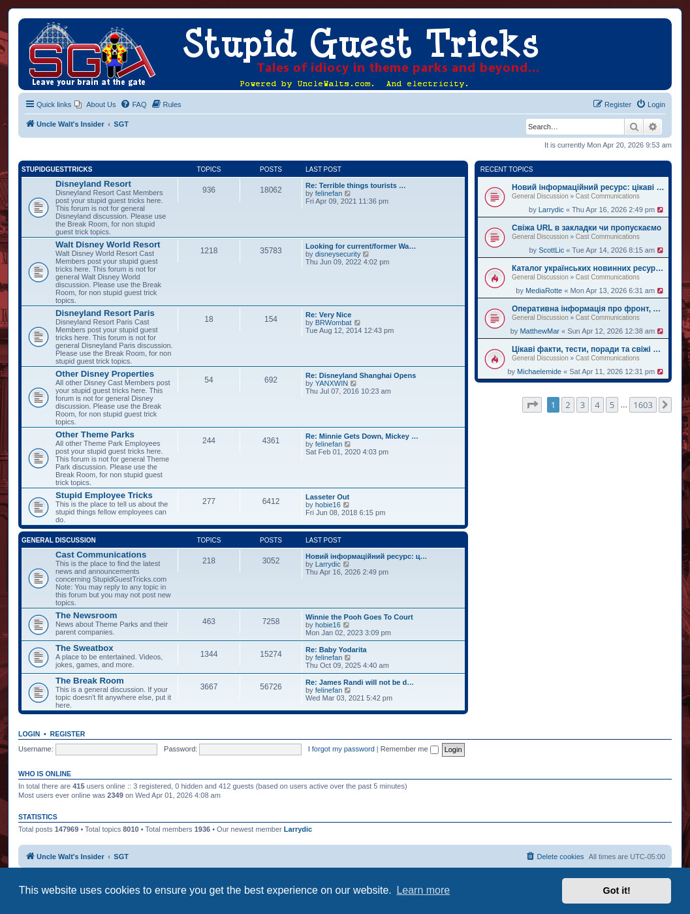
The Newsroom (86, 615)
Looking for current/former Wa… (361, 246)
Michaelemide (539, 371)
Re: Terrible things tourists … (356, 185)
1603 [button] (643, 405)
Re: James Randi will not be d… (360, 682)
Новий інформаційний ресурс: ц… (367, 556)
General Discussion (540, 196)
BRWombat (333, 322)
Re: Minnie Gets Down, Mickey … (362, 436)
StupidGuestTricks (57, 169)
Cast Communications (608, 196)
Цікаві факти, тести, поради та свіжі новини (588, 349)
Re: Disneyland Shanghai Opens (361, 375)
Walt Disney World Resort (107, 244)
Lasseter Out (327, 497)
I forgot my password (341, 749)
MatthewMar (539, 331)
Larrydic (551, 209)
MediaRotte (543, 290)
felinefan (329, 193)
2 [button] (567, 405)
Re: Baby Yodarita (336, 650)
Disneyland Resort (93, 184)
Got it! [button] (617, 890)
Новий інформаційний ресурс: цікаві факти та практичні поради (588, 187)
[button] (532, 405)
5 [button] (612, 405)
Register (68, 734)
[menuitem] (95, 104)
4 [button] (597, 405)
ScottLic (551, 250)
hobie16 (328, 505)
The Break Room (89, 680)
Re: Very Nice (328, 315)
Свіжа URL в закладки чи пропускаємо (586, 227)
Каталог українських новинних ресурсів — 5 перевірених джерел (588, 268)
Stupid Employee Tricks (104, 495)
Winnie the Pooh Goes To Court (359, 617)
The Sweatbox (84, 648)
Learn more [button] (423, 890)
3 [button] (582, 405)
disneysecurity (338, 254)
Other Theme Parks (94, 434)
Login (29, 734)
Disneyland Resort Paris (105, 313)
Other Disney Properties (104, 374)
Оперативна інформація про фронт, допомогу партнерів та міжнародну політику (588, 308)
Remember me (410, 749)
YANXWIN (332, 383)
